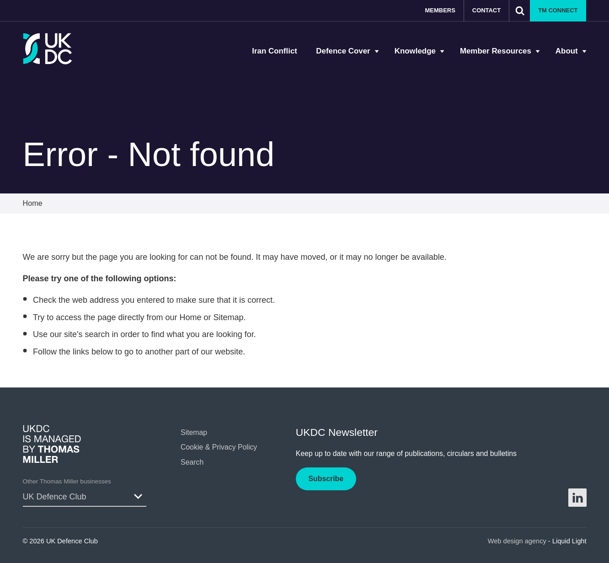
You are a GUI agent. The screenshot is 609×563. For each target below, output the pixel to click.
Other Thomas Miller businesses (67, 481)
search (97, 334)
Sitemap (229, 317)
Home (190, 317)
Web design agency (518, 541)
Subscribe (326, 479)
